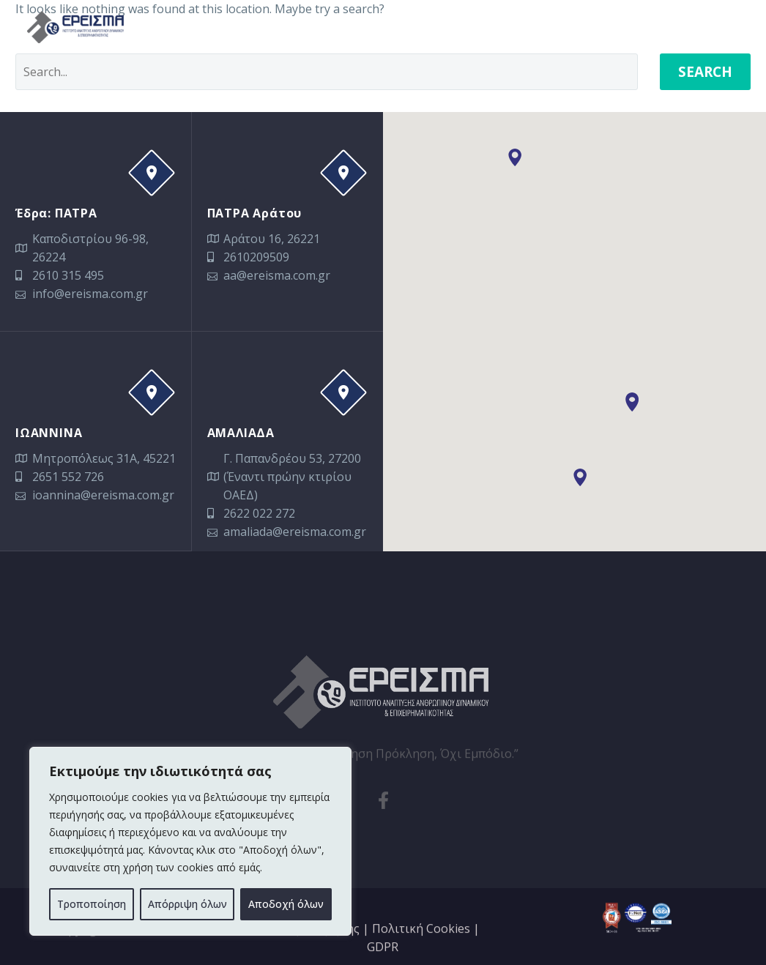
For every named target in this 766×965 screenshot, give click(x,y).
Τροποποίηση (91, 904)
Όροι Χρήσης (323, 944)
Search (705, 71)
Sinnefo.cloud (178, 947)
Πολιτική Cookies (421, 944)
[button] (632, 402)
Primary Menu (725, 28)
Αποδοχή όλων (286, 904)
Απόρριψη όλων (187, 904)
